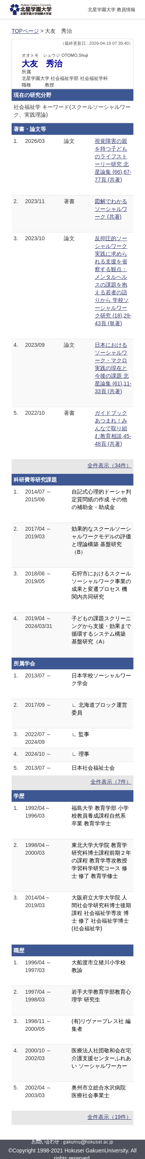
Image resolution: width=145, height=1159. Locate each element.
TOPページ (25, 31)
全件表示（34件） (109, 465)
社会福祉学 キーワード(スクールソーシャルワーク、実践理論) (72, 111)
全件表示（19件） (109, 1117)
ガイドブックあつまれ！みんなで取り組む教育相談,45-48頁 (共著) (113, 428)
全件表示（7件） (110, 782)
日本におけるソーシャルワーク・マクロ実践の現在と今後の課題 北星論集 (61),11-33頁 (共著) (113, 368)
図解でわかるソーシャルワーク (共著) (111, 209)
